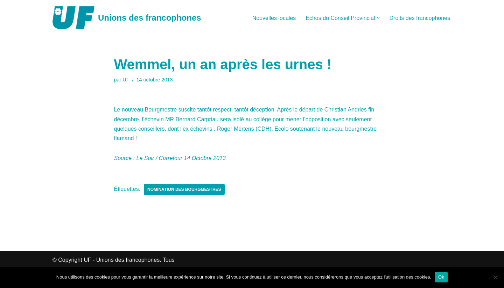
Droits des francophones (420, 18)
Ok (441, 277)
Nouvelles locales (274, 18)
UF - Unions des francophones (122, 260)
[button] (378, 17)
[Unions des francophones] (126, 17)
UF (125, 79)
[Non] (495, 277)
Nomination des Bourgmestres (184, 189)
